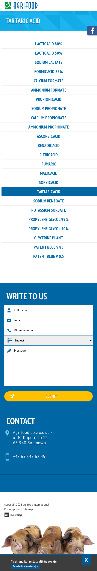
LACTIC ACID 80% (48, 44)
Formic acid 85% (48, 71)
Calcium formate (49, 81)
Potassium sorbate (48, 210)
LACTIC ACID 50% (48, 53)
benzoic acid (49, 145)
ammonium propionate (48, 127)
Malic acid (49, 173)
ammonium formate (48, 90)
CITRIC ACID (48, 155)
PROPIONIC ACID (48, 99)
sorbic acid (48, 182)
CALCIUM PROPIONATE (48, 118)
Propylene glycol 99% (49, 219)
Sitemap (28, 509)
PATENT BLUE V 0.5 (48, 256)
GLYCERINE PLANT (48, 238)
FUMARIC (49, 164)
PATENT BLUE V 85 (49, 247)
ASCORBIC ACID (48, 136)
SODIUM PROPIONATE (48, 108)
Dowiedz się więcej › (25, 566)
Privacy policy (12, 509)
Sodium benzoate (48, 201)
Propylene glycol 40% (49, 228)
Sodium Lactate (48, 62)
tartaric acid (48, 191)
